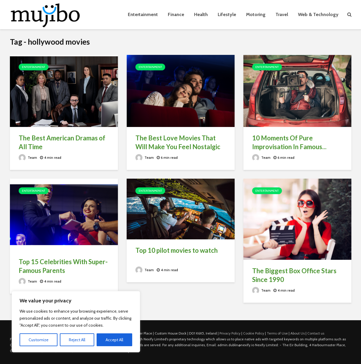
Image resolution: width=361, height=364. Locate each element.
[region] (76, 321)
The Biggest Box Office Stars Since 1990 (294, 275)
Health (201, 14)
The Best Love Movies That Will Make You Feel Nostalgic (177, 142)
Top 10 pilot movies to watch (176, 250)
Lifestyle (227, 14)
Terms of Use (277, 333)
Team (28, 157)
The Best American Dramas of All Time (62, 142)
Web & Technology (318, 14)
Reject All (77, 339)
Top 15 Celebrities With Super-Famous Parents (63, 266)
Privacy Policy (229, 333)
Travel (281, 14)
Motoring (256, 14)
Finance (176, 14)
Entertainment (143, 14)
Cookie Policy (253, 333)
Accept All (114, 339)
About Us (297, 333)
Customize (38, 339)
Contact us (315, 333)
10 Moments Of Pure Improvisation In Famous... (289, 142)
